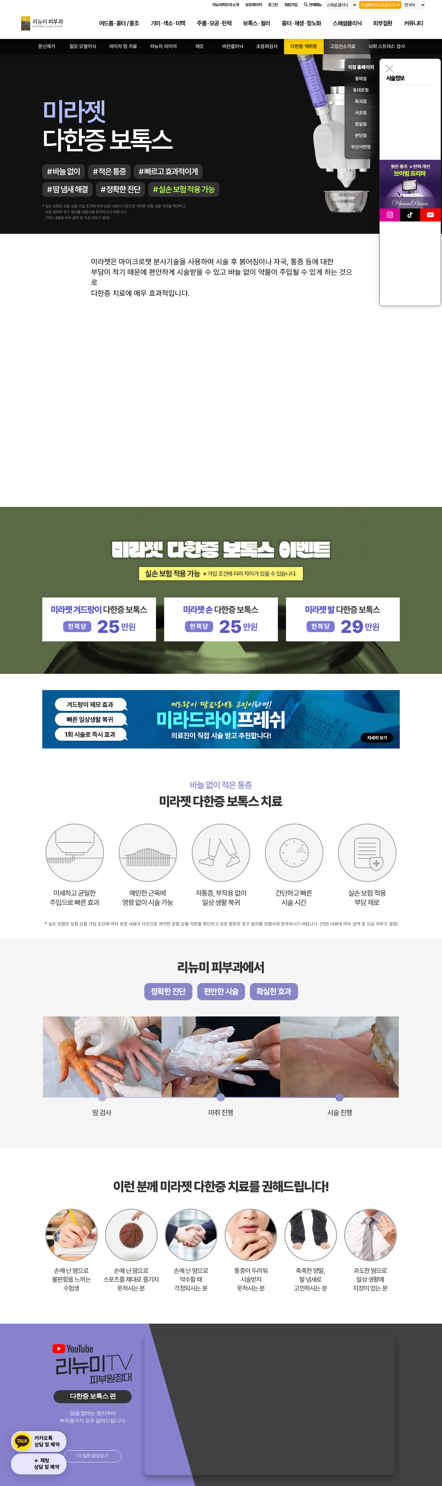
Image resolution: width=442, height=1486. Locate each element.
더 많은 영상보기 (92, 1455)
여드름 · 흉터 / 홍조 (119, 23)
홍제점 (361, 78)
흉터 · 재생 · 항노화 (301, 23)
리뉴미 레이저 (163, 46)
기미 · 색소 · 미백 (168, 23)
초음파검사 (267, 46)
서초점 (361, 112)
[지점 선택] (380, 5)
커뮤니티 (413, 23)
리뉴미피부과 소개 (225, 4)
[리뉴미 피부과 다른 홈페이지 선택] (341, 5)
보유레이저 (253, 4)
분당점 (361, 135)
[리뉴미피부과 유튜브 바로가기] (430, 214)
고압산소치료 (343, 46)
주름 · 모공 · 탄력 (214, 23)
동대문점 (361, 90)
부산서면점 (360, 146)
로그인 (273, 4)
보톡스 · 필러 (256, 23)
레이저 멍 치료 (123, 46)
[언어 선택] (414, 5)
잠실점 (361, 124)
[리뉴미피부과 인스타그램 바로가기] (390, 214)
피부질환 (382, 23)
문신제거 (46, 46)
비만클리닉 (232, 46)
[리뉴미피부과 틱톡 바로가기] (410, 214)
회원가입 (290, 4)
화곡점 (361, 101)
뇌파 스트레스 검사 (387, 46)
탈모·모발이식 (83, 46)
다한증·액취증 (304, 46)
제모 (199, 46)
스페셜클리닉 (347, 23)
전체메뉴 (313, 4)
